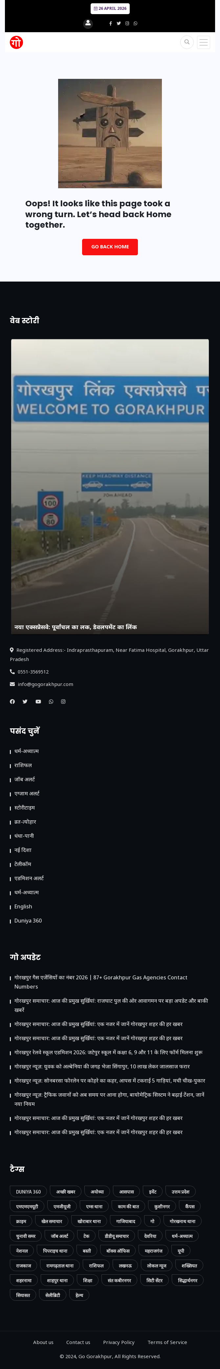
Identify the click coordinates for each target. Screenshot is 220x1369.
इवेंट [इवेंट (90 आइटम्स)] (152, 1192)
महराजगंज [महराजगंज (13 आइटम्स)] (153, 1251)
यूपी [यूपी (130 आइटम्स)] (181, 1251)
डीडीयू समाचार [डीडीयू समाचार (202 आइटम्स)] (117, 1236)
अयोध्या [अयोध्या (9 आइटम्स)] (97, 1192)
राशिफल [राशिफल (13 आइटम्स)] (96, 1265)
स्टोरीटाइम (24, 808)
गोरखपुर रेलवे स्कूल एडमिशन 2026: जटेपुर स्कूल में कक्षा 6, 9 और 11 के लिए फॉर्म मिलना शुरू (108, 1053)
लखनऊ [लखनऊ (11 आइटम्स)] (125, 1265)
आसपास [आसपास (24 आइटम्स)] (126, 1192)
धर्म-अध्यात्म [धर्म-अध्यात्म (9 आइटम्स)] (182, 1236)
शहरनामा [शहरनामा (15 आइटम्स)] (24, 1280)
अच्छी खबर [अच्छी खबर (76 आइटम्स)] (65, 1192)
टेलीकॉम (22, 864)
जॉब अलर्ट (24, 780)
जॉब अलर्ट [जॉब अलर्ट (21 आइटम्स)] (59, 1236)
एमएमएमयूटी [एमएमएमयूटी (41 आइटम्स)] (27, 1206)
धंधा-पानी (24, 836)
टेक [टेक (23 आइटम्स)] (86, 1236)
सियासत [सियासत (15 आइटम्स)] (23, 1295)
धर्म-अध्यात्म (26, 751)
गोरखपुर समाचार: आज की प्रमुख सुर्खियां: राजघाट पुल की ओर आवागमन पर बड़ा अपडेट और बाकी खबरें (111, 1006)
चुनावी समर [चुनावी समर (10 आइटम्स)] (25, 1236)
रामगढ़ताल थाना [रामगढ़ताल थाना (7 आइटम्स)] (60, 1265)
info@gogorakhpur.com (41, 685)
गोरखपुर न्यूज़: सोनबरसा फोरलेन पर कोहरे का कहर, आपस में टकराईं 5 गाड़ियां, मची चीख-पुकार (109, 1081)
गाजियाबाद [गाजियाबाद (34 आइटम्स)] (125, 1221)
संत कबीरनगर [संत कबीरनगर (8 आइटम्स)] (119, 1280)
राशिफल (23, 766)
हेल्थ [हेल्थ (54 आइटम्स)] (79, 1295)
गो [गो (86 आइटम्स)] (152, 1221)
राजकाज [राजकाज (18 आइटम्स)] (23, 1265)
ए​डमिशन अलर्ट (29, 879)
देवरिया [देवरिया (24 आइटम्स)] (150, 1236)
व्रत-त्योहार (25, 822)
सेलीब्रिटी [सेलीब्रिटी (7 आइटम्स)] (52, 1295)
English (23, 907)
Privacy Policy (119, 1343)
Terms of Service (167, 1343)
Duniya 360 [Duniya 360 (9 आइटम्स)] (28, 1192)
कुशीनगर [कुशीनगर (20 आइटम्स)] (162, 1206)
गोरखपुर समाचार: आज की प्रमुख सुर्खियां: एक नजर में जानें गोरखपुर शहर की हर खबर (98, 1024)
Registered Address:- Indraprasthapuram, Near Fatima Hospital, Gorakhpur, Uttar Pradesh (109, 655)
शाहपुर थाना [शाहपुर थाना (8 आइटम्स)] (57, 1280)
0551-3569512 (29, 672)
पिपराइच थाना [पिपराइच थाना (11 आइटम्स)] (55, 1251)
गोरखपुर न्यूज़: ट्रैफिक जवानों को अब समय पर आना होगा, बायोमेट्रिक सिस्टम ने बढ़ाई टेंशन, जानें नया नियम (109, 1100)
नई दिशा (23, 850)
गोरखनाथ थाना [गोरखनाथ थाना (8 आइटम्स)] (182, 1221)
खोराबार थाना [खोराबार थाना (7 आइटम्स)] (89, 1221)
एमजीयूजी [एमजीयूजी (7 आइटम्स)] (62, 1206)
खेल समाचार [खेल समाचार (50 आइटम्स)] (51, 1221)
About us (43, 1343)
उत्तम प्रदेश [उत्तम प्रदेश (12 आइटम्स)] (180, 1192)
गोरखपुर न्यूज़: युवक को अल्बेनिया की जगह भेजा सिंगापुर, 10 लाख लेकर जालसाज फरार (102, 1067)
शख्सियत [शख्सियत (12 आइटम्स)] (189, 1265)
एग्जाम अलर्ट (26, 794)
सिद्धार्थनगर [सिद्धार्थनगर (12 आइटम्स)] (187, 1280)
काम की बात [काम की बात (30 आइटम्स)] (128, 1206)
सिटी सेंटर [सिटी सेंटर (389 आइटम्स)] (154, 1280)
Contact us (78, 1343)
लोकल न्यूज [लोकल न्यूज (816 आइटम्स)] (156, 1265)
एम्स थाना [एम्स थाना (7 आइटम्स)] (94, 1206)
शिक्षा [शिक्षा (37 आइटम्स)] (87, 1280)
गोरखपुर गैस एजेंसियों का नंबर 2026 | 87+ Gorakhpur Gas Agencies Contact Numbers (100, 983)
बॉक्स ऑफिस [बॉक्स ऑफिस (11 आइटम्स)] (117, 1251)
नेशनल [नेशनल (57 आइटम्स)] (22, 1251)
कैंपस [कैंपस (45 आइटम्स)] (189, 1206)
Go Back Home (110, 247)
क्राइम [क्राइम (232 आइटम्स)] (21, 1221)
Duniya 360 (28, 921)
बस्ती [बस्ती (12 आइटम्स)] (87, 1251)
